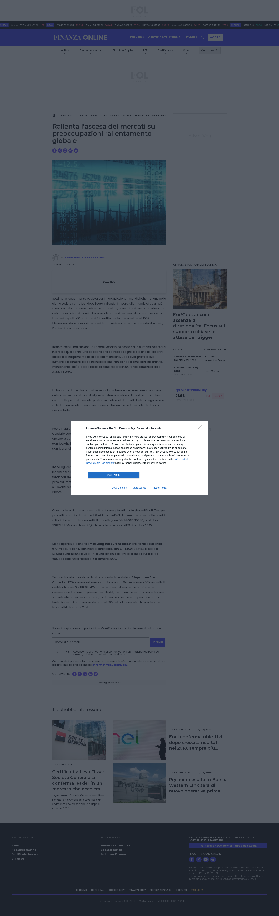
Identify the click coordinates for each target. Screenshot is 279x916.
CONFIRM (113, 475)
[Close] (201, 428)
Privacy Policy (159, 487)
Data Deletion (119, 487)
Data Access (139, 487)
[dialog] (139, 458)
